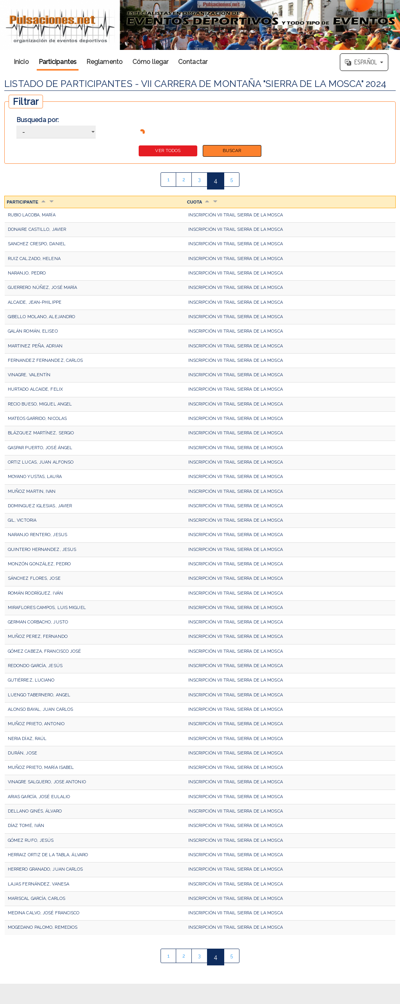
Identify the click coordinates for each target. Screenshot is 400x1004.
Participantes (58, 62)
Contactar (192, 62)
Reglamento (104, 62)
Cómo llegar (150, 62)
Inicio (21, 62)
